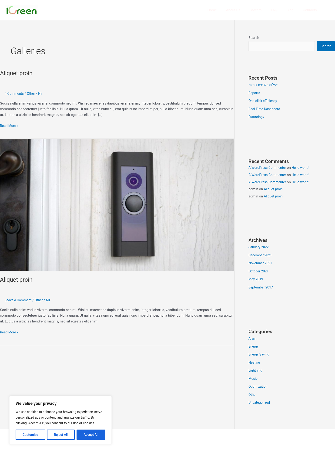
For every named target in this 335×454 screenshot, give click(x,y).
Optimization (258, 384)
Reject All (61, 435)
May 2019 (256, 278)
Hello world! (302, 167)
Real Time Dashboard (264, 109)
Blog (293, 10)
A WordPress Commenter (268, 167)
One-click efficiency (263, 101)
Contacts (311, 10)
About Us (244, 10)
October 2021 (258, 270)
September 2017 (261, 286)
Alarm (253, 337)
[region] (60, 420)
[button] (328, 10)
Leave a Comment (19, 300)
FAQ (280, 10)
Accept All (91, 435)
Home (224, 10)
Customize (30, 435)
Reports (254, 93)
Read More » (9, 125)
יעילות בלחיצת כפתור (264, 85)
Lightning (255, 368)
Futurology (256, 116)
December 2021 (260, 254)
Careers (264, 10)
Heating (254, 360)
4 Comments (15, 93)
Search (253, 38)
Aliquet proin (17, 73)
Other (32, 93)
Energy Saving (259, 352)
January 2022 (259, 246)
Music (253, 376)
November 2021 (260, 262)
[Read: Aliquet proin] (117, 204)
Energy (253, 345)
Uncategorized (259, 400)
